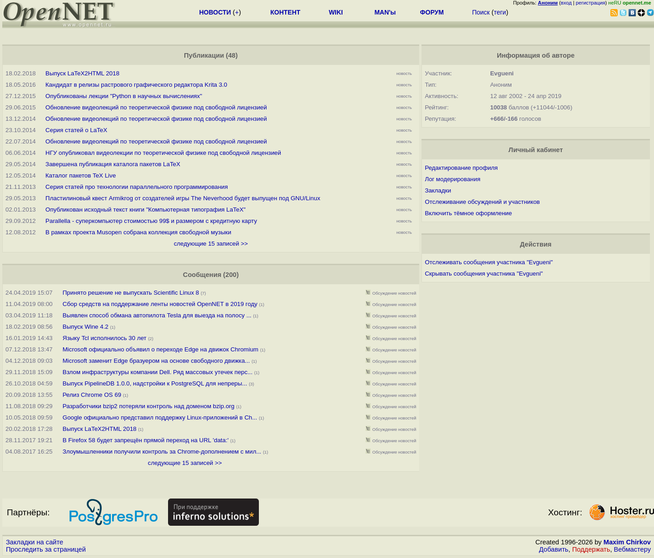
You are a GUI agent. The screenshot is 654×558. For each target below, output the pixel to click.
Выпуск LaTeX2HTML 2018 (82, 73)
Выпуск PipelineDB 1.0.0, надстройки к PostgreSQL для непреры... (155, 383)
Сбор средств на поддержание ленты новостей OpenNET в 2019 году (160, 304)
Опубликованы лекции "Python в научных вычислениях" (123, 96)
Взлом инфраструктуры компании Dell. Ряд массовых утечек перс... (158, 372)
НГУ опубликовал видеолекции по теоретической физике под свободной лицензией (163, 152)
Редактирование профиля (461, 167)
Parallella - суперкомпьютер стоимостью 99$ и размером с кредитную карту (151, 220)
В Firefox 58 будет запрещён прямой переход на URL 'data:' (145, 440)
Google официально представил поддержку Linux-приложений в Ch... (160, 417)
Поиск (481, 12)
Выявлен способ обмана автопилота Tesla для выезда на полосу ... (157, 315)
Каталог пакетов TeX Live (80, 175)
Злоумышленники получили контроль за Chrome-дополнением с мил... (162, 451)
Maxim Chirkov (627, 542)
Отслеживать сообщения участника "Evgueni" (489, 262)
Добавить (554, 549)
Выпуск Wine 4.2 (86, 326)
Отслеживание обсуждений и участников (482, 201)
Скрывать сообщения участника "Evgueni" (484, 273)
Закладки (438, 190)
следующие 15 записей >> (211, 243)
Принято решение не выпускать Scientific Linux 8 (131, 292)
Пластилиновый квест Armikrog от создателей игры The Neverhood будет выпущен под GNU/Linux (182, 198)
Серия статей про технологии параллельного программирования (136, 186)
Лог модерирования (452, 179)
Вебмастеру (632, 549)
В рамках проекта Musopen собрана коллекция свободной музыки (138, 232)
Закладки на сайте (34, 542)
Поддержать (591, 549)
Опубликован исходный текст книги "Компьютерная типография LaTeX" (145, 209)
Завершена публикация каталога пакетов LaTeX (112, 164)
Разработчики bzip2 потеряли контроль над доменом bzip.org (148, 406)
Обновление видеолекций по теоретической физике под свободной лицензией (156, 107)
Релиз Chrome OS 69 (92, 394)
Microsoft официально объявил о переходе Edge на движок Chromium (160, 349)
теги (500, 12)
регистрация (590, 2)
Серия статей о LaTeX (76, 130)
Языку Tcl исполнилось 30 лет (105, 338)
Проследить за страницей (46, 549)
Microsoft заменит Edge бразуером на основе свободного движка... (156, 360)
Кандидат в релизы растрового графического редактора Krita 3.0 (136, 84)
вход (566, 2)
